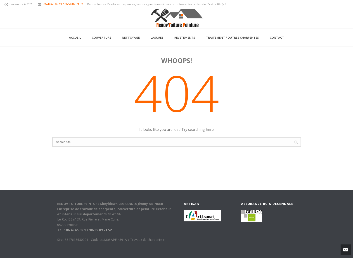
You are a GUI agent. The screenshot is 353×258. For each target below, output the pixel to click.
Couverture (101, 37)
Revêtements (184, 37)
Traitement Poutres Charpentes (232, 37)
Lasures (157, 37)
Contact (277, 37)
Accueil (75, 37)
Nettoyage (131, 37)
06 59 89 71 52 (101, 230)
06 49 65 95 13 (77, 230)
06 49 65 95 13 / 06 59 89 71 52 (63, 4)
